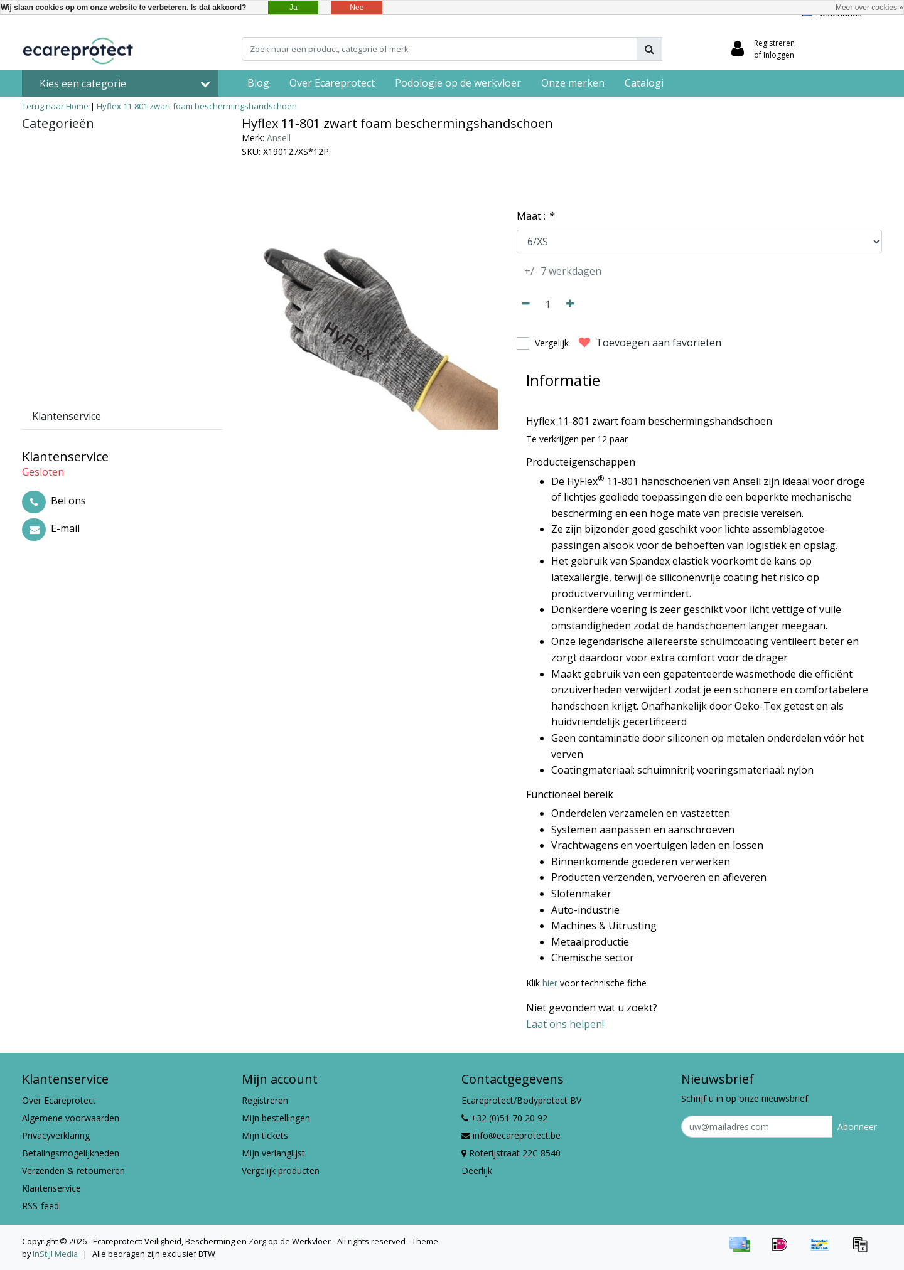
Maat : (535, 216)
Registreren (265, 1100)
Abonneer (857, 1127)
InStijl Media (55, 1253)
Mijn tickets (265, 1135)
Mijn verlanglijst (273, 1153)
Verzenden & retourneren (73, 1171)
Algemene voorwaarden (70, 1118)
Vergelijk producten (281, 1171)
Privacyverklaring (56, 1135)
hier (549, 983)
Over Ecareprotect (59, 1100)
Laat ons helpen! (565, 1024)
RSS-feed (40, 1206)
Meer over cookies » (869, 7)
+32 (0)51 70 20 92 (504, 1118)
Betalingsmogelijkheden (70, 1153)
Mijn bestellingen (276, 1118)
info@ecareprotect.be (511, 1135)
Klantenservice (51, 1188)
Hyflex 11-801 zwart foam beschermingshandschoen (197, 106)
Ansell (279, 138)
